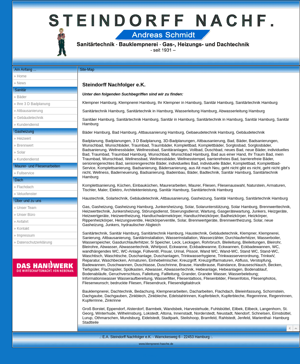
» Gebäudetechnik (28, 118)
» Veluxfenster (25, 194)
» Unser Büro (24, 215)
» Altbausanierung (28, 111)
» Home (20, 76)
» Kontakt (21, 228)
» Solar (19, 152)
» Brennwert (23, 145)
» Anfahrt (21, 221)
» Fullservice (24, 173)
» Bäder (20, 97)
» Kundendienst (26, 125)
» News (20, 83)
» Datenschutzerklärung (33, 242)
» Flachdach (23, 187)
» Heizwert (22, 138)
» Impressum (24, 235)
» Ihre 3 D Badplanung (32, 104)
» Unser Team (25, 208)
